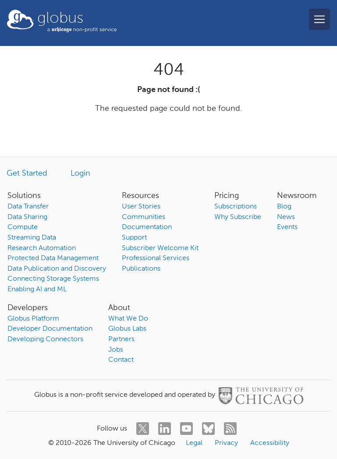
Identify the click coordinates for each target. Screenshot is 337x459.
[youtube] (186, 428)
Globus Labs (127, 328)
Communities (143, 217)
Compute (22, 227)
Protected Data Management (53, 258)
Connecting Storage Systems (53, 278)
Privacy (226, 443)
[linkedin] (164, 428)
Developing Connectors (45, 339)
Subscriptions (235, 206)
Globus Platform (33, 318)
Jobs (115, 349)
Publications (141, 268)
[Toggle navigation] (319, 19)
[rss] (230, 428)
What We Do (128, 318)
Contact (121, 360)
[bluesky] (208, 428)
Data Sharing (27, 217)
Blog (284, 206)
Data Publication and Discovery (56, 268)
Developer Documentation (49, 328)
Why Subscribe (237, 217)
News (286, 217)
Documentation (147, 227)
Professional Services (155, 258)
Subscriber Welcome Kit (160, 248)
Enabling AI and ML (37, 289)
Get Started (27, 173)
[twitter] (143, 428)
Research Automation (41, 248)
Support (134, 237)
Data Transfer (28, 206)
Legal (194, 443)
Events (287, 227)
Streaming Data (31, 237)
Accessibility (269, 443)
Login (80, 173)
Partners (121, 339)
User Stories (141, 206)
